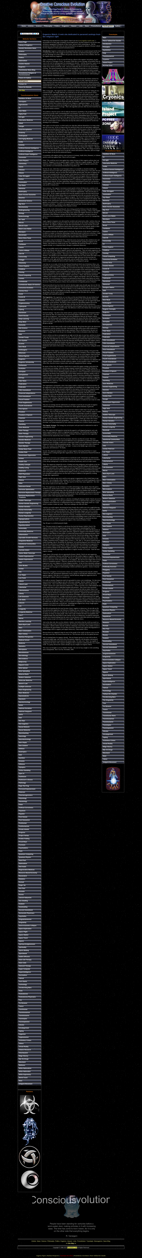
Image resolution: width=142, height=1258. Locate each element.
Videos (21, 1043)
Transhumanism (24, 1012)
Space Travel (23, 938)
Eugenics (65, 26)
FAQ (104, 53)
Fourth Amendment (25, 406)
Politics (57, 26)
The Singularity (108, 700)
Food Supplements (25, 402)
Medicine (22, 643)
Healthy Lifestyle (24, 464)
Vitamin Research (25, 1050)
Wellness (22, 1065)
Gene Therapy (24, 430)
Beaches (22, 198)
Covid (21, 294)
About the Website (25, 87)
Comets (21, 278)
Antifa (21, 142)
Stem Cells (22, 963)
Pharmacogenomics (26, 795)
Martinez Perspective (26, 637)
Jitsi (20, 562)
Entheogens (23, 350)
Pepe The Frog (24, 786)
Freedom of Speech (25, 415)
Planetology (23, 801)
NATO (21, 714)
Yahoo (105, 759)
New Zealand (23, 745)
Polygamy (106, 570)
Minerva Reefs (24, 674)
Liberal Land (23, 584)
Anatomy (22, 132)
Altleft (21, 123)
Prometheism (96, 26)
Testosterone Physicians (27, 997)
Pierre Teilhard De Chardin (112, 41)
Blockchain (23, 235)
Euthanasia (23, 365)
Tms (20, 1000)
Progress (22, 832)
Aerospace (22, 101)
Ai (19, 108)
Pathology (22, 783)
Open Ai (21, 773)
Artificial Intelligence (26, 151)
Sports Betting (24, 950)
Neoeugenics (98, 1241)
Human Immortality (25, 510)
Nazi (20, 717)
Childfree (22, 269)
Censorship (23, 257)
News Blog (106, 1241)
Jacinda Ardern (24, 550)
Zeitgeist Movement (25, 1084)
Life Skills (22, 600)
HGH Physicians (24, 474)
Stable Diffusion (24, 956)
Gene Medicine (24, 427)
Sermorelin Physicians (26, 913)
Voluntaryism (23, 1053)
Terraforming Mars (25, 987)
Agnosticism (23, 105)
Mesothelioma (24, 652)
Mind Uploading (24, 671)
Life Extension (24, 596)
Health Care (23, 461)
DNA (20, 334)
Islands (21, 547)
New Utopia (23, 742)
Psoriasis (22, 845)
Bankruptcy (23, 191)
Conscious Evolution (26, 288)
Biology (21, 213)
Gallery (117, 26)
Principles (106, 47)
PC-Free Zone (107, 65)
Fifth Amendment (25, 390)
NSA (20, 755)
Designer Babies (108, 287)
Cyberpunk (22, 306)
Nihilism (22, 749)
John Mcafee (23, 565)
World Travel (23, 1077)
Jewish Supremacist (26, 559)
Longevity (22, 609)
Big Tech (22, 204)
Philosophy (48, 26)
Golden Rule (23, 452)
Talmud (21, 978)
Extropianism (23, 374)
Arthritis (22, 145)
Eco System (23, 340)
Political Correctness (26, 807)
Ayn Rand (22, 185)
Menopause (23, 649)
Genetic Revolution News (27, 48)
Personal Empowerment (27, 789)
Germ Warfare (23, 446)
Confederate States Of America (29, 284)
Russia (21, 894)
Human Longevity (25, 513)
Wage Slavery (23, 1056)
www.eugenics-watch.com (86, 40)
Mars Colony (23, 634)
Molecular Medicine (25, 680)
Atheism (22, 170)
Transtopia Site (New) (66, 1255)
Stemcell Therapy (25, 966)
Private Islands (24, 829)
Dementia (22, 325)
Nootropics (23, 752)
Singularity (22, 922)
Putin (21, 851)
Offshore (22, 764)
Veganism (22, 1034)
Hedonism (22, 471)
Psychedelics (23, 848)
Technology (23, 984)
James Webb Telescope (27, 553)
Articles (31, 26)
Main (104, 37)
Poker (21, 804)
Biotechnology (24, 216)
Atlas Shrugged (24, 176)
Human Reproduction (26, 516)
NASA (21, 705)
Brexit (21, 241)
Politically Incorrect (109, 567)
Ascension (22, 157)
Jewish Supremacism (26, 556)
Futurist (21, 421)
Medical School (24, 640)
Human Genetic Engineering (28, 503)
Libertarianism (24, 590)
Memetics (22, 646)
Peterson (22, 792)
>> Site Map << (71, 1243)
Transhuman (23, 1009)
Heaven (74, 26)
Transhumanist (24, 1015)
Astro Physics (24, 160)
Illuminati (106, 430)
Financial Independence (27, 393)
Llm (20, 606)
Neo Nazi (22, 721)
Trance (21, 1006)
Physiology (23, 798)
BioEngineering (24, 210)
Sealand (21, 904)
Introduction (107, 44)
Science (39, 26)
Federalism (23, 384)
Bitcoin (21, 222)
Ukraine (21, 1025)
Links (81, 26)
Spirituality (22, 947)
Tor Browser (23, 1003)
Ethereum (22, 353)
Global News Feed (25, 449)
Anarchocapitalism (25, 129)
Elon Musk (22, 347)
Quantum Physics (25, 857)
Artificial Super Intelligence (28, 154)
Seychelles (22, 916)
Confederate (23, 281)
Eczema (21, 343)
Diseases (22, 331)
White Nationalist (25, 1071)
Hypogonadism (24, 519)
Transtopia (90, 1241)
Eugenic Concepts (109, 309)
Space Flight (23, 932)
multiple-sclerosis (25, 686)
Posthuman (23, 823)
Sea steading (23, 901)
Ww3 (20, 1081)
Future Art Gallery (25, 78)
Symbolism (107, 50)
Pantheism (22, 776)
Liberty (21, 593)
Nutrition (22, 758)
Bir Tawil (22, 219)
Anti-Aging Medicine (26, 139)
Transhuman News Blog (27, 70)
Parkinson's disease (26, 780)
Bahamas (22, 188)
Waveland (22, 1062)
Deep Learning (24, 319)
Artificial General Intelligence (29, 148)
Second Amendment (26, 910)
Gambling (22, 424)
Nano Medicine (24, 693)
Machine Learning (25, 621)
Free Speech (23, 409)
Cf (104, 244)
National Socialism (25, 708)
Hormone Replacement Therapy (30, 492)
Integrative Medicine (26, 541)
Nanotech (22, 699)
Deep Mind (22, 322)
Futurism (22, 418)
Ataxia (21, 167)
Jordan (21, 569)
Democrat (106, 284)
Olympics (22, 767)
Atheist (21, 173)
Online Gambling (24, 770)
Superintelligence (25, 972)
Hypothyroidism (24, 525)
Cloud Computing (25, 275)
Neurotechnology (25, 739)
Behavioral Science (25, 201)
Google (105, 399)
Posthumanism (24, 826)
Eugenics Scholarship (26, 362)
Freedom (22, 412)
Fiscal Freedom (24, 399)
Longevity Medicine (25, 612)
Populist (22, 814)
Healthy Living (24, 468)
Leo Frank (22, 578)
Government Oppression (27, 455)
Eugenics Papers (41, 1255)
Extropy (21, 378)
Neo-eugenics (23, 724)
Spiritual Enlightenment (27, 944)
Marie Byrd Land (24, 624)
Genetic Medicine (25, 440)
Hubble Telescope (25, 500)
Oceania (22, 761)
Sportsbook (23, 953)
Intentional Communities (27, 544)
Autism (21, 179)
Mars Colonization (25, 631)
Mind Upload (23, 668)
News (87, 26)
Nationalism (23, 61)
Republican (107, 616)
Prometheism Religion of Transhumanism (27, 74)
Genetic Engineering (26, 437)
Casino (21, 247)
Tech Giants (23, 981)
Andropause (23, 136)
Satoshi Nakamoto (25, 897)
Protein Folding (24, 839)
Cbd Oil (21, 253)
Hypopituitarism (24, 522)
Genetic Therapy (24, 443)
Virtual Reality (23, 1046)
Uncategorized (24, 1028)
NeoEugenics (108, 26)
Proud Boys (23, 842)
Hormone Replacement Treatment (27, 496)
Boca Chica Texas (25, 238)
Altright (21, 126)
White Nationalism (25, 1068)
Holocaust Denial (25, 486)
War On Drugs (24, 1059)
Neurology (22, 736)
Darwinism (22, 312)
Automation (23, 182)
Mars (20, 628)
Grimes (21, 458)
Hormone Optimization (26, 489)
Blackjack (22, 232)
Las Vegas (22, 575)
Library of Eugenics (25, 45)
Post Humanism (24, 820)
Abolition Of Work (25, 98)
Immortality (23, 528)
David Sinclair (23, 316)
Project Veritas (24, 835)
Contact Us (23, 84)
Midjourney (23, 662)
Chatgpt (21, 260)
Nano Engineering (25, 690)
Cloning (21, 272)
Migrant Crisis (24, 665)
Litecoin (21, 603)
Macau (21, 618)
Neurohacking (24, 733)
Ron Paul (22, 888)
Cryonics (22, 300)
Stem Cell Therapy (25, 960)
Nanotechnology (24, 702)
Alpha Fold (22, 114)
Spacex (21, 941)
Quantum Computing (26, 854)
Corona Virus (23, 291)
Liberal (21, 581)
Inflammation (23, 534)
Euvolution (86, 1255)
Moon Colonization (109, 501)
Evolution (22, 368)
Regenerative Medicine (27, 870)
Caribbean (22, 244)
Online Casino (108, 548)
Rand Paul (22, 860)
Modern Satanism (25, 677)
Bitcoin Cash (23, 226)
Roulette (22, 891)
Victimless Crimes (25, 1040)
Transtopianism (24, 1022)
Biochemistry (23, 207)
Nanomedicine (24, 696)
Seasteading (23, 907)
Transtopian (23, 1018)
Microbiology (23, 655)
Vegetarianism (24, 1037)
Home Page (23, 42)
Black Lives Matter (25, 229)
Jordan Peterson (108, 449)
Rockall (21, 882)
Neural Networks (24, 730)
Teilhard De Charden (110, 694)
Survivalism (23, 975)
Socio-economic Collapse (27, 925)
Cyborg (21, 309)
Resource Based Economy (28, 873)
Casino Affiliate (24, 250)
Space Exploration (25, 929)
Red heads (22, 866)
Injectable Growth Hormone (28, 538)
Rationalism (23, 863)
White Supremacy (25, 1074)
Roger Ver (22, 885)
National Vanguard (25, 711)
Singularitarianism (25, 919)
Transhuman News (109, 715)
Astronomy (23, 163)
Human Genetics (24, 506)
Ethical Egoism (24, 356)
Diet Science (23, 328)
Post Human (23, 817)
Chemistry (22, 263)
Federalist (22, 387)
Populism (22, 811)
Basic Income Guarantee (27, 194)
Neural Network (24, 727)
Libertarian (22, 587)
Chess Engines (24, 266)
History (21, 480)
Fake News (22, 381)
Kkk (20, 572)
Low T (21, 615)
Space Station (23, 935)
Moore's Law (23, 683)
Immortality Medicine (26, 531)
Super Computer (24, 969)
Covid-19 (22, 297)
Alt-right (22, 117)
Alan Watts (22, 111)
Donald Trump (24, 337)
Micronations (23, 659)
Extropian (22, 371)
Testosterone (23, 994)
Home (24, 26)
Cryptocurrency (24, 303)
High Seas (22, 477)
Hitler (21, 483)
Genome (106, 390)
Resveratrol (23, 876)
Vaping (21, 1031)
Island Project (107, 62)
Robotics (22, 879)
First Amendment (25, 396)
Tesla (20, 991)
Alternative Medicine (26, 120)
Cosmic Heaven (24, 64)
